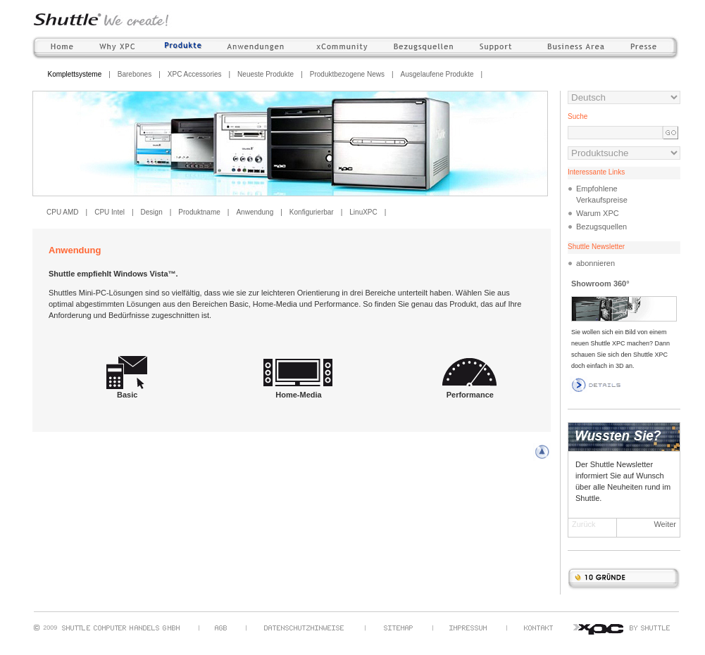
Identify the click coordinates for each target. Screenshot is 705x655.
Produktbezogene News (347, 74)
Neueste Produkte (265, 74)
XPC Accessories (195, 74)
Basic (127, 390)
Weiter (665, 524)
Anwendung (254, 212)
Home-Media (298, 390)
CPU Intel (109, 212)
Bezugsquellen (601, 226)
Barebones (134, 74)
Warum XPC (597, 213)
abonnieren (595, 263)
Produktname (199, 212)
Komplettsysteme (75, 74)
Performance (470, 390)
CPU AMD (62, 212)
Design (152, 212)
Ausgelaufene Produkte (437, 74)
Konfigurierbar (311, 212)
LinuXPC (363, 212)
